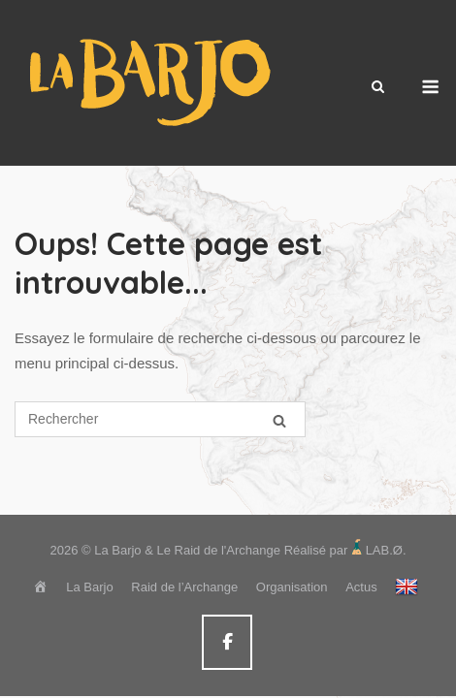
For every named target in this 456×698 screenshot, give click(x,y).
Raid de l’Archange (184, 587)
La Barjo (89, 587)
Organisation (292, 587)
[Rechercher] (279, 420)
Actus (361, 587)
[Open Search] (378, 87)
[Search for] (160, 419)
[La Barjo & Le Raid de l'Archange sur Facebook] (227, 642)
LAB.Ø (384, 550)
